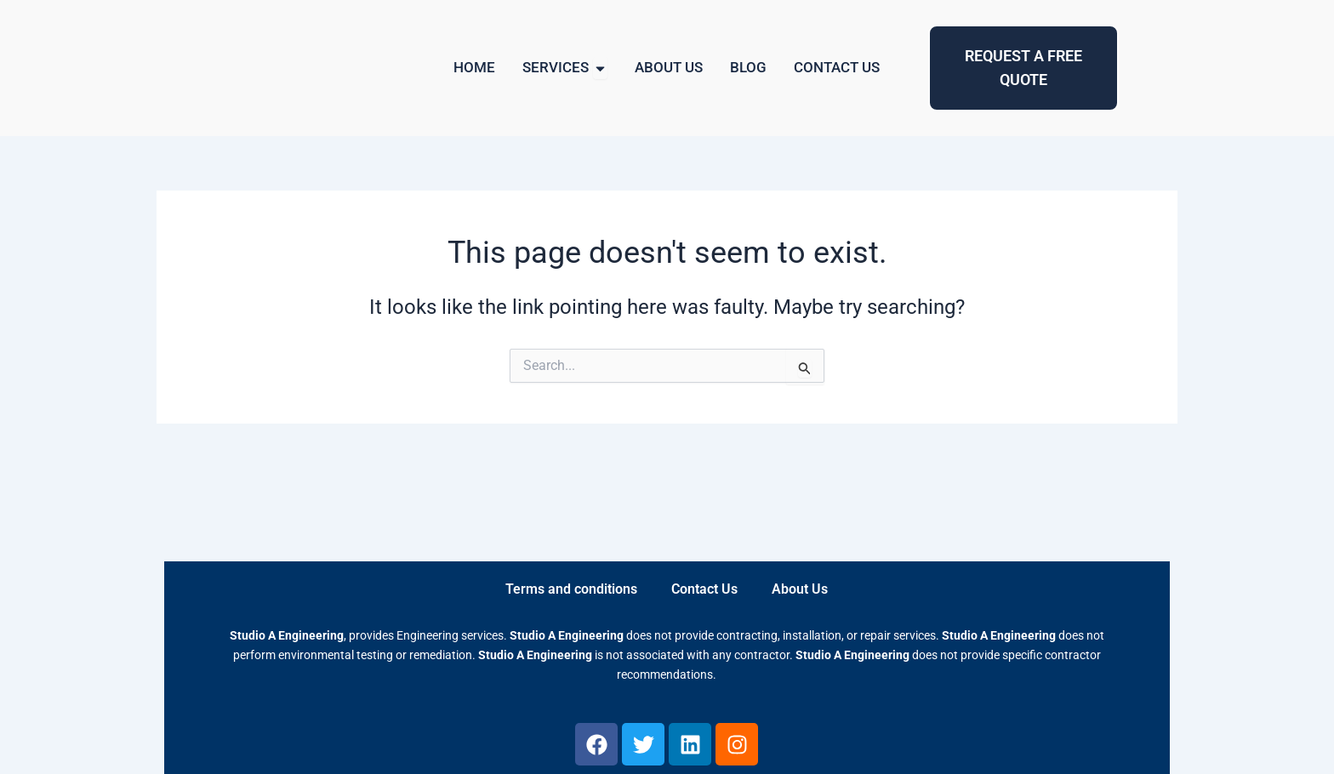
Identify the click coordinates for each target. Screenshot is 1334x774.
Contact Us (704, 589)
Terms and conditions (571, 589)
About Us (800, 589)
